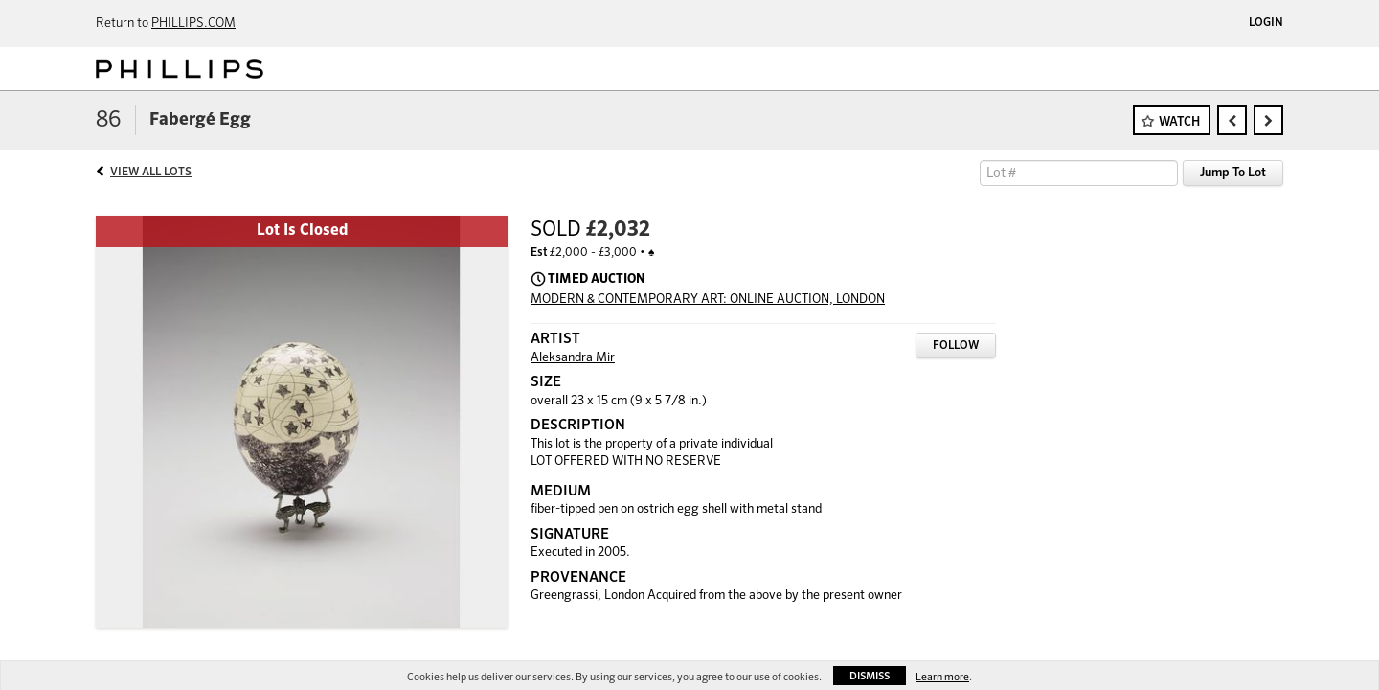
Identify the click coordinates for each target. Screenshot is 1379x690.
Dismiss (869, 676)
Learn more (942, 677)
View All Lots (151, 172)
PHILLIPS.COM (193, 23)
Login (1266, 23)
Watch (1179, 122)
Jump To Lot (1233, 173)
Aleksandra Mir (573, 358)
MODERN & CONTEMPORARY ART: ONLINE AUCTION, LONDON (708, 299)
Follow (956, 346)
